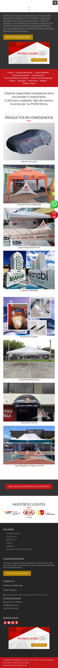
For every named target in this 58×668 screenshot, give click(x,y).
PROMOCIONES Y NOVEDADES (19, 549)
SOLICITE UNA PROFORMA (18, 37)
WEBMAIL (10, 546)
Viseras (12, 81)
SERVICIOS (10, 540)
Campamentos (38, 75)
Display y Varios (29, 83)
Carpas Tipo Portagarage (41, 78)
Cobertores (33, 81)
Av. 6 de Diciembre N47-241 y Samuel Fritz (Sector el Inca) (26, 595)
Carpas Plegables (41, 72)
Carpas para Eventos (21, 75)
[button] (55, 3)
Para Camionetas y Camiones (16, 78)
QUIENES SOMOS (13, 533)
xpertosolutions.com (19, 665)
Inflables (43, 81)
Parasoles (22, 81)
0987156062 (9, 590)
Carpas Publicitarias (23, 72)
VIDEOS (9, 543)
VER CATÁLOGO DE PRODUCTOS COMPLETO (29, 486)
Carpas (10, 72)
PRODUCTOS (11, 537)
